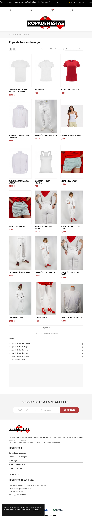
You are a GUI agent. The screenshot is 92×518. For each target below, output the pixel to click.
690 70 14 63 (21, 495)
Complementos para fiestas (20, 356)
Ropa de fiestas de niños (19, 350)
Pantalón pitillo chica (45, 272)
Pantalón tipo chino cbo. (46, 135)
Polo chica (39, 90)
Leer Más (36, 510)
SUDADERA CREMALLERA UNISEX (19, 182)
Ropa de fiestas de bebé (19, 353)
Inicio (11, 338)
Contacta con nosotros (17, 453)
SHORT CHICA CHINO (17, 227)
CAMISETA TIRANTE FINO (71, 135)
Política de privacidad (17, 464)
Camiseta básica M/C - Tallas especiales (18, 91)
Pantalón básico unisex (19, 272)
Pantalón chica (16, 318)
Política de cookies (16, 468)
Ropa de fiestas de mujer (19, 347)
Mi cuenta (72, 10)
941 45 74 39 (20, 492)
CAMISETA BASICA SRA (70, 90)
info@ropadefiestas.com (22, 489)
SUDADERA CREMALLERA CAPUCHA (19, 136)
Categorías (10, 10)
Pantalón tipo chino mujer (44, 228)
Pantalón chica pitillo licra (71, 228)
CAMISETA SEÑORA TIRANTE (42, 182)
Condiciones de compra (18, 457)
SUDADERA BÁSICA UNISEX (71, 318)
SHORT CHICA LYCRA (69, 181)
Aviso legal (13, 461)
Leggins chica (41, 318)
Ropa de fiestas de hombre (20, 344)
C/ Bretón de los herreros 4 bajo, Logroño (31, 485)
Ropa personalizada (18, 359)
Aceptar (39, 513)
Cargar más (46, 328)
